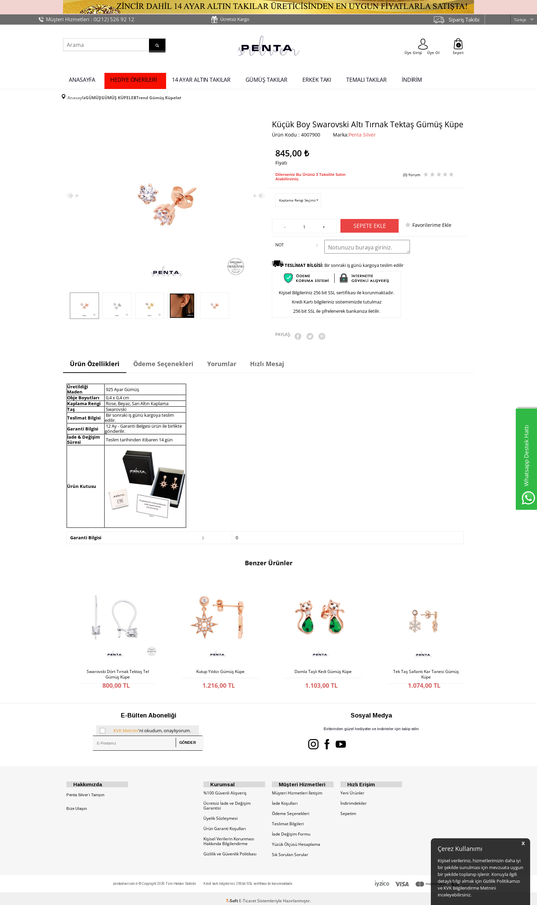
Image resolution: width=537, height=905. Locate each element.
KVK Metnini (125, 723)
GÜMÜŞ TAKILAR (267, 78)
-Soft (232, 896)
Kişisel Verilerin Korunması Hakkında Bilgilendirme (228, 836)
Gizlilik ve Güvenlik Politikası (230, 849)
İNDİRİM (412, 78)
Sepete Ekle (369, 221)
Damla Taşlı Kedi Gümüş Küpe (323, 663)
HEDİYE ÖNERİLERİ (133, 78)
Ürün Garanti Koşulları (224, 824)
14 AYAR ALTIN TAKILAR (201, 78)
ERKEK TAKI (316, 78)
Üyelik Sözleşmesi (220, 814)
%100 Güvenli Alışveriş (225, 788)
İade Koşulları (285, 799)
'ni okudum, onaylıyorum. (145, 723)
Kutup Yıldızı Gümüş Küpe (220, 663)
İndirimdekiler (353, 799)
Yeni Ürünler (352, 788)
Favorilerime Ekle (431, 220)
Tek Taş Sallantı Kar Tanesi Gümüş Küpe (426, 664)
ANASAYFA (82, 78)
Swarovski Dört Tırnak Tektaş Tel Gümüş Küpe (118, 664)
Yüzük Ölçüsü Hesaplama (296, 840)
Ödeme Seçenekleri (290, 809)
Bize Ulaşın (76, 804)
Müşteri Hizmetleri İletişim (297, 788)
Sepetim (348, 809)
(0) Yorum (411, 168)
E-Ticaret (247, 896)
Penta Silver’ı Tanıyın (85, 790)
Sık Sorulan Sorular (290, 850)
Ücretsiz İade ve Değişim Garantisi (227, 801)
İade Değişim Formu (291, 829)
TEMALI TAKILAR (366, 78)
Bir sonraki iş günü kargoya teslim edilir (344, 261)
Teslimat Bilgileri (288, 819)
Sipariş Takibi (464, 19)
